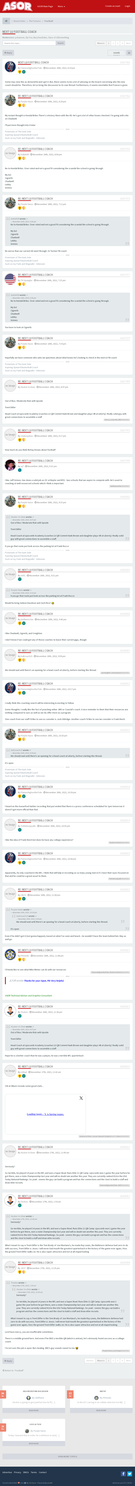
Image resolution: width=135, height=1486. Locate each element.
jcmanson (19, 37)
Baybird (108, 1136)
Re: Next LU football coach (35, 96)
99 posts (101, 43)
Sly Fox (29, 37)
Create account (112, 6)
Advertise (7, 1472)
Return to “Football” (13, 1370)
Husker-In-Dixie (28, 387)
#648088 (125, 1262)
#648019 (125, 820)
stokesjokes (27, 435)
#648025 (125, 1006)
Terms (34, 1472)
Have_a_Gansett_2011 (113, 420)
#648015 (125, 730)
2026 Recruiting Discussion (35, 1391)
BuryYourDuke (40, 37)
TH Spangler (26, 280)
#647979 (125, 338)
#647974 (125, 149)
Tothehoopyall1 (28, 825)
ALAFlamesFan (115, 486)
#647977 (125, 274)
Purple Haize (27, 101)
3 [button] (117, 43)
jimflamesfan (27, 619)
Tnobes (24, 1012)
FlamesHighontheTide (31, 67)
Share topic (116, 54)
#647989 (125, 381)
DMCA (26, 1472)
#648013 (125, 683)
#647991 (125, 430)
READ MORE (34, 1410)
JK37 (119, 1185)
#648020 (125, 853)
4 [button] (122, 43)
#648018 (125, 787)
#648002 (125, 497)
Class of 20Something (58, 37)
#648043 (125, 1196)
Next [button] (128, 43)
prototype (117, 1351)
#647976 (125, 198)
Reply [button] (8, 52)
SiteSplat (32, 1483)
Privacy (17, 1472)
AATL (23, 575)
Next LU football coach (19, 32)
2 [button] (113, 43)
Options (90, 1360)
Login (127, 6)
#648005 (125, 570)
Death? (103, 1391)
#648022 (125, 889)
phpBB (49, 1483)
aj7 (22, 466)
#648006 (125, 614)
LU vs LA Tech (35, 1424)
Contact (43, 1472)
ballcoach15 (26, 656)
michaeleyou (116, 673)
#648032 (125, 1066)
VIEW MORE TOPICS (67, 1456)
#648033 (125, 1147)
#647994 (125, 460)
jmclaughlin (106, 673)
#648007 (125, 650)
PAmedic (25, 955)
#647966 (125, 96)
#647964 (125, 62)
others (118, 1136)
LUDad (24, 1072)
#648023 (125, 950)
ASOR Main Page (45, 6)
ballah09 (25, 154)
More (61, 6)
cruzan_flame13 (98, 1136)
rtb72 (23, 895)
